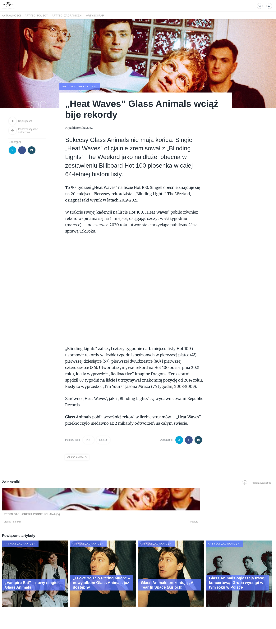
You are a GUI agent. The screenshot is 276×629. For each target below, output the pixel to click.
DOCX (103, 439)
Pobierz (60, 521)
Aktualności (11, 15)
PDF (88, 439)
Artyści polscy (36, 15)
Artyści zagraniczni (67, 15)
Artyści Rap (95, 15)
